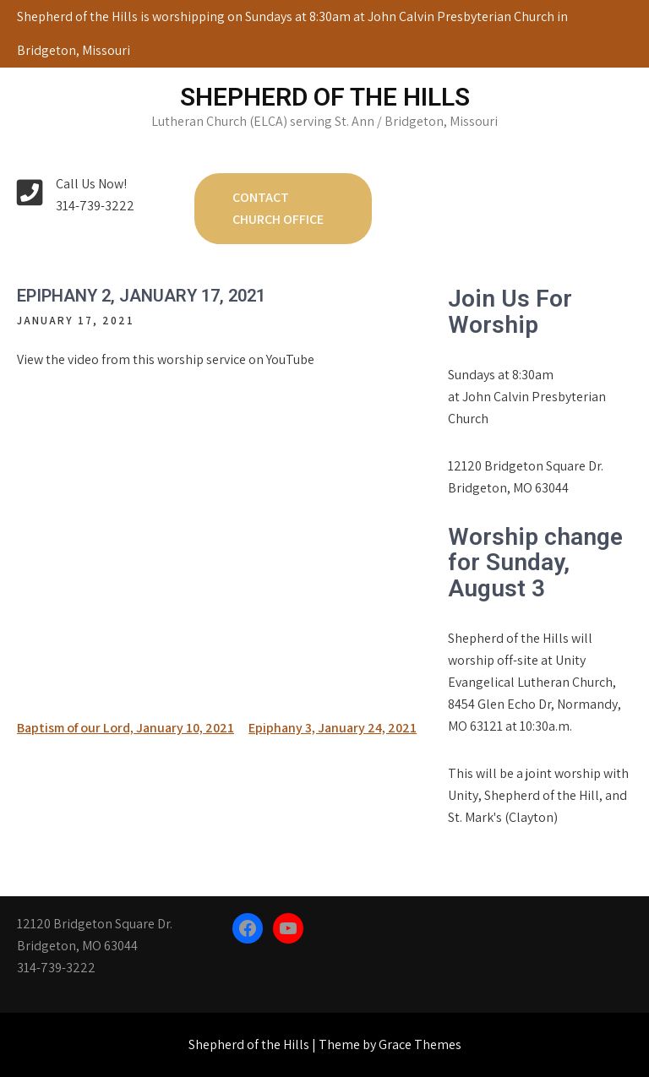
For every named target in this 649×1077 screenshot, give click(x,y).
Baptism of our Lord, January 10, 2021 (125, 728)
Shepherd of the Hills (325, 97)
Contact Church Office (278, 208)
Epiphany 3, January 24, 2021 (332, 728)
